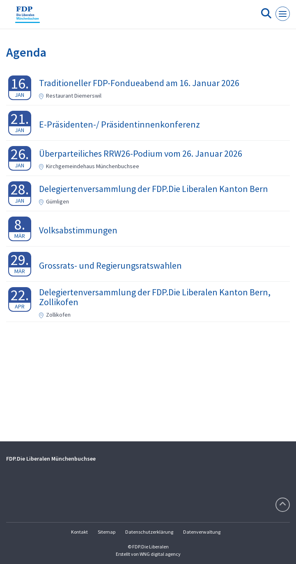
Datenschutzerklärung (149, 532)
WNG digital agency (160, 554)
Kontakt (79, 532)
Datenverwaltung (201, 532)
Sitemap (106, 532)
